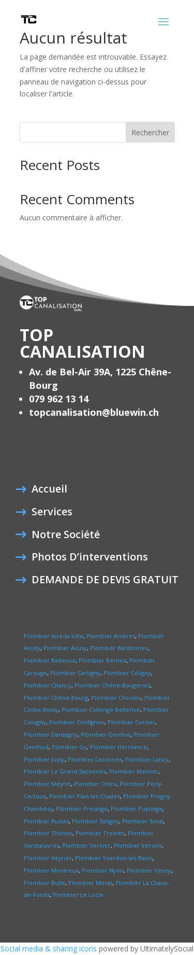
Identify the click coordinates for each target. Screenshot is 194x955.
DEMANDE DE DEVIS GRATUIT (105, 581)
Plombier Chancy (47, 685)
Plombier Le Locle (78, 894)
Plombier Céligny (127, 673)
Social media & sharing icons (50, 948)
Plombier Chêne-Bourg (56, 697)
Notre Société (66, 536)
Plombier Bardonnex (119, 648)
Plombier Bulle (44, 883)
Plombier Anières (110, 636)
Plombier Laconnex (95, 759)
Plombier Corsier (131, 722)
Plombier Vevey (149, 870)
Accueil (49, 490)
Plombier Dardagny (51, 734)
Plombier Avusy (65, 648)
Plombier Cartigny (75, 673)
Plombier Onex (95, 784)
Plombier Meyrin (47, 784)
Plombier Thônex (48, 833)
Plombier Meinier (133, 771)
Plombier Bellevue (50, 660)
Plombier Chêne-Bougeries (112, 685)
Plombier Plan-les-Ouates (84, 796)
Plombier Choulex (116, 697)
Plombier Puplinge (136, 808)
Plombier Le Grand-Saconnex (65, 771)
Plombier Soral (142, 821)
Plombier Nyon (103, 870)
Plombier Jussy (44, 759)
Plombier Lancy (147, 759)
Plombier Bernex (102, 660)
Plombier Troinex (100, 833)
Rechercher (150, 132)
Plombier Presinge (82, 808)
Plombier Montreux (51, 870)
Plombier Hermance (118, 747)
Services (52, 513)
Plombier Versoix (138, 845)
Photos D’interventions (90, 558)
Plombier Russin (46, 821)
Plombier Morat (90, 883)
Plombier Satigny (95, 821)
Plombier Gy (69, 747)
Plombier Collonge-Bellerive (101, 709)
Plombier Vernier (86, 845)
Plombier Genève (104, 734)
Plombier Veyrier (48, 858)
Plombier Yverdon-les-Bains (114, 858)
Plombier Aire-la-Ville (53, 636)
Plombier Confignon (77, 722)
